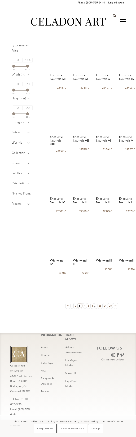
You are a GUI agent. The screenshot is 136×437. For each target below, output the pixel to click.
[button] (21, 132)
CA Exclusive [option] (22, 45)
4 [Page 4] (85, 305)
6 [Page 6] (92, 305)
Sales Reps (47, 363)
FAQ (43, 370)
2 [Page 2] (75, 305)
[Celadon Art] (68, 22)
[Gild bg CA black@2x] (19, 354)
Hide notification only (72, 428)
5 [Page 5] (88, 305)
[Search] (112, 21)
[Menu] (121, 21)
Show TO (70, 373)
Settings (95, 428)
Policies (45, 391)
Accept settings (45, 428)
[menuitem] (112, 21)
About (44, 347)
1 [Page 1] (72, 305)
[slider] (13, 66)
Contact (45, 355)
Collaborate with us (112, 359)
